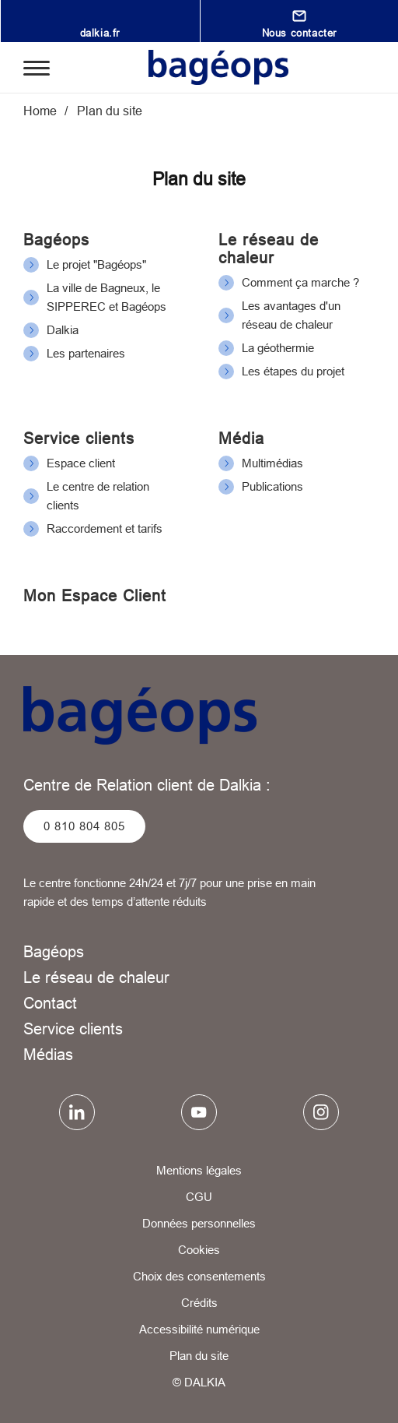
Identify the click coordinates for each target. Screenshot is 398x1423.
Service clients (78, 438)
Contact (50, 1003)
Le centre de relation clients (98, 496)
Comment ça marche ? (300, 282)
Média (241, 438)
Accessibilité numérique (199, 1329)
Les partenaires (86, 353)
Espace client (81, 463)
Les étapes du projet (293, 371)
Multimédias (272, 463)
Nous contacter (299, 32)
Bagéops (56, 239)
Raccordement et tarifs (104, 528)
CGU (199, 1196)
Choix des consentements (199, 1276)
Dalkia (63, 329)
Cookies (199, 1249)
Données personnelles (199, 1223)
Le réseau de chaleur (268, 248)
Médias (48, 1054)
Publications (272, 486)
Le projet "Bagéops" (96, 264)
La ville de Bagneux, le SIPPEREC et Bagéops (106, 297)
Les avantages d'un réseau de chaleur (291, 315)
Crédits (199, 1302)
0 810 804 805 (84, 826)
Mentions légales (199, 1170)
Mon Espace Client (94, 595)
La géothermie (278, 347)
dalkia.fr (100, 32)
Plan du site (199, 1355)
